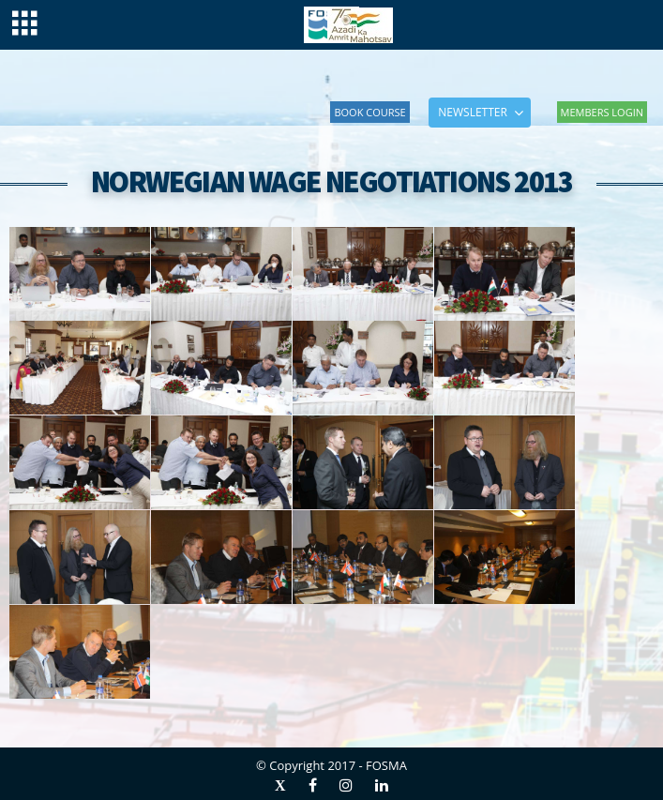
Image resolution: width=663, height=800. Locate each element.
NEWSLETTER (472, 112)
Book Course (369, 112)
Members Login (602, 112)
